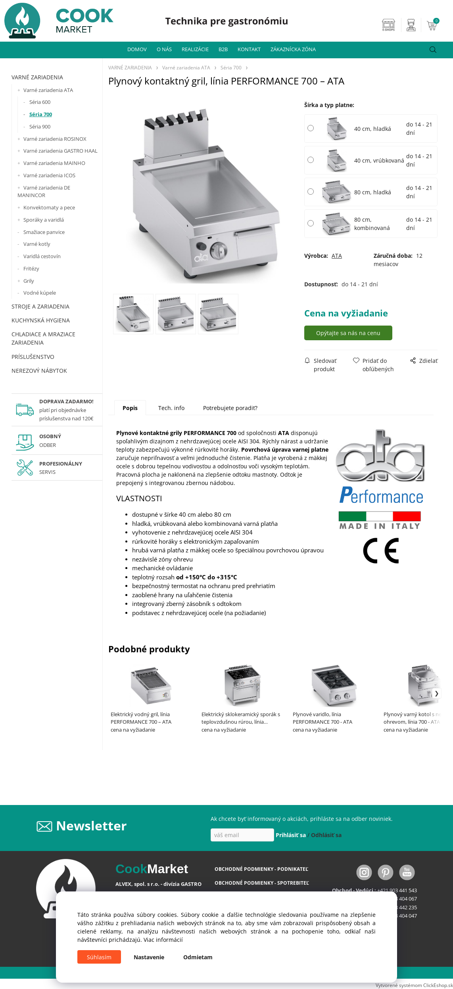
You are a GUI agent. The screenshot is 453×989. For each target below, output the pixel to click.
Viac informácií (163, 939)
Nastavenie (149, 957)
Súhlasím (99, 957)
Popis (130, 408)
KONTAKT (249, 49)
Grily (28, 280)
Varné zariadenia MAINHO (54, 163)
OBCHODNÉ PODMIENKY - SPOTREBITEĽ (262, 883)
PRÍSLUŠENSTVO (33, 356)
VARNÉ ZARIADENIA (37, 77)
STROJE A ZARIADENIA (40, 306)
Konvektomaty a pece (49, 207)
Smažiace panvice (44, 232)
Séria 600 (39, 101)
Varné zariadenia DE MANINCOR (43, 191)
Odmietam (198, 957)
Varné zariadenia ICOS (49, 175)
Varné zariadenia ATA (48, 90)
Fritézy (31, 268)
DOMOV (137, 49)
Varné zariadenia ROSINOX (54, 138)
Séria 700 (40, 114)
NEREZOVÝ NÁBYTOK (39, 370)
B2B (223, 49)
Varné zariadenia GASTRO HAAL (60, 150)
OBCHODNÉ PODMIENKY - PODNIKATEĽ (261, 869)
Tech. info (171, 408)
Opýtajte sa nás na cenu (348, 333)
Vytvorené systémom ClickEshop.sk (414, 985)
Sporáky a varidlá (43, 219)
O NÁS (164, 49)
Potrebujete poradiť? (230, 408)
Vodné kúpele (39, 292)
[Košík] (438, 25)
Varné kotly (36, 243)
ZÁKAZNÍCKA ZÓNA (293, 49)
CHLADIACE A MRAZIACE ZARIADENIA (43, 338)
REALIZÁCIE (195, 49)
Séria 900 (39, 126)
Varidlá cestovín (42, 256)
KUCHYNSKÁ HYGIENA (41, 320)
